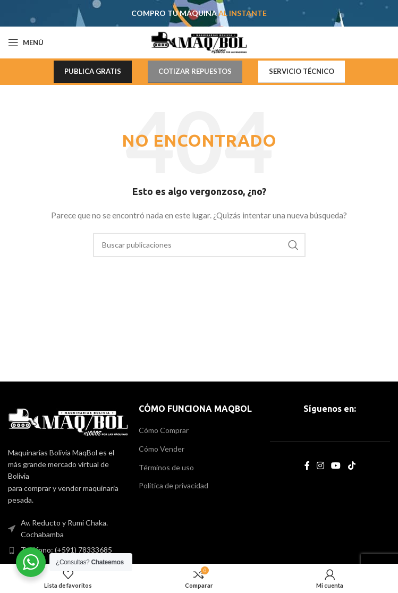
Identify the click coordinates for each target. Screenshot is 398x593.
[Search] (199, 245)
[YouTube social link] (336, 465)
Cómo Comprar (164, 430)
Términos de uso (166, 467)
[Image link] (68, 421)
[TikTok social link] (351, 465)
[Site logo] (199, 41)
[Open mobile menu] (26, 42)
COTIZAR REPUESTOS (195, 71)
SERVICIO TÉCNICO (301, 71)
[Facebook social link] (307, 465)
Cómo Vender (161, 448)
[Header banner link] (199, 13)
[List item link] (68, 550)
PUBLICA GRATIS (92, 71)
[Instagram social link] (321, 465)
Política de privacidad (173, 485)
